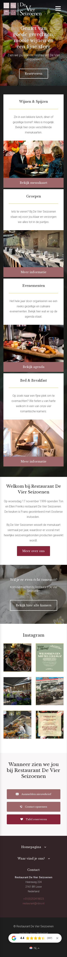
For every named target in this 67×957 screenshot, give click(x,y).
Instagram (33, 635)
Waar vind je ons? (31, 858)
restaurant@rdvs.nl (33, 903)
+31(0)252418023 (33, 898)
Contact (33, 870)
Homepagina (31, 847)
